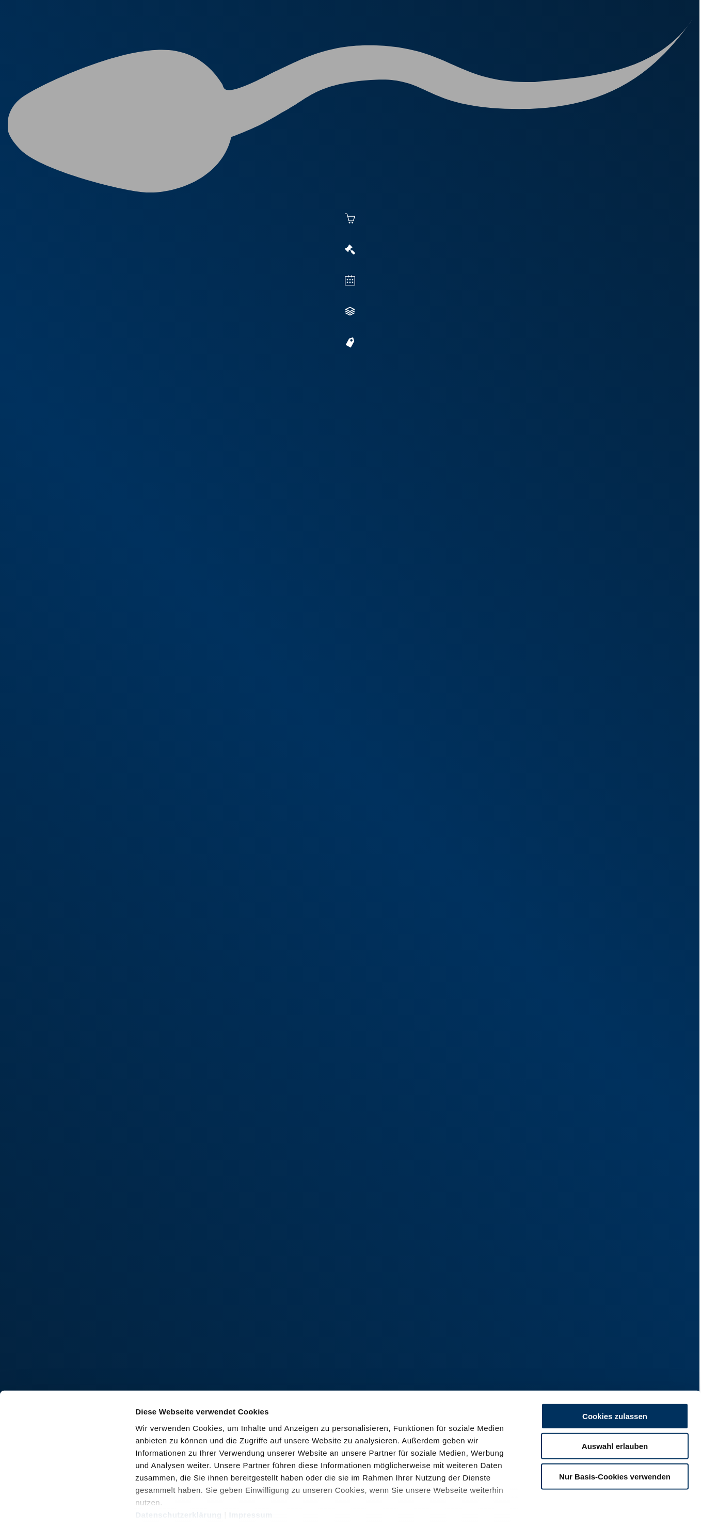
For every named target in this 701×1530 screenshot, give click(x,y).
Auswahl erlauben (615, 1400)
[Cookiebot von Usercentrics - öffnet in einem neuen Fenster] (67, 1510)
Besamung (303, 47)
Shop (537, 47)
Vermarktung (369, 47)
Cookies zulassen (614, 1370)
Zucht (426, 47)
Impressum (251, 1469)
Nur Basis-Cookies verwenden (615, 1431)
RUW (629, 47)
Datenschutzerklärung (178, 1469)
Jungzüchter (482, 47)
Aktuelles (245, 47)
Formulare (586, 47)
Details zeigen (563, 1509)
